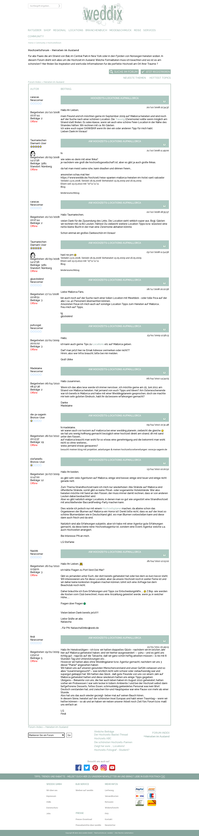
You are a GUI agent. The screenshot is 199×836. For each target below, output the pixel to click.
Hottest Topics (160, 77)
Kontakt (108, 819)
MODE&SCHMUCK (120, 30)
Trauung (120, 119)
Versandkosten (111, 796)
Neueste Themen (134, 77)
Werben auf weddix (84, 790)
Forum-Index (34, 82)
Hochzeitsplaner (111, 508)
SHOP (47, 30)
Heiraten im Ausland (54, 82)
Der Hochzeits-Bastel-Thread (111, 734)
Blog (63, 187)
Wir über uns (51, 790)
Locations (98, 344)
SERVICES (149, 30)
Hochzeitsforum (54, 43)
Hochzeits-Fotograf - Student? (111, 749)
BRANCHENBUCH (96, 30)
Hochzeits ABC (102, 738)
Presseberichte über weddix (88, 825)
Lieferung (109, 790)
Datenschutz (52, 808)
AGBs (48, 802)
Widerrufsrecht (112, 808)
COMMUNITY (36, 36)
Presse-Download (84, 819)
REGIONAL (59, 30)
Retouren (109, 802)
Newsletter (110, 825)
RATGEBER (35, 30)
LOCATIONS (76, 30)
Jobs (48, 814)
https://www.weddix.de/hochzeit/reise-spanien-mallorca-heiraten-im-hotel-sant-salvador (112, 177)
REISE (137, 30)
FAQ (107, 814)
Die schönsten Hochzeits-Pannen (113, 742)
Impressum (51, 796)
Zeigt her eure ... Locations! (109, 746)
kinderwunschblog (70, 193)
